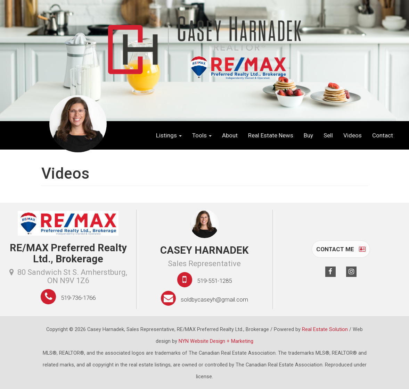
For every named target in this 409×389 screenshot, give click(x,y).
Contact (382, 135)
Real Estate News (270, 135)
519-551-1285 (214, 280)
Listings (169, 135)
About (230, 135)
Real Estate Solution (325, 329)
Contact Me (341, 249)
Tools (202, 135)
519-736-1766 (78, 297)
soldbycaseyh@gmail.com (214, 299)
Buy (308, 135)
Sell (328, 135)
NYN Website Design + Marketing (216, 341)
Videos (352, 135)
